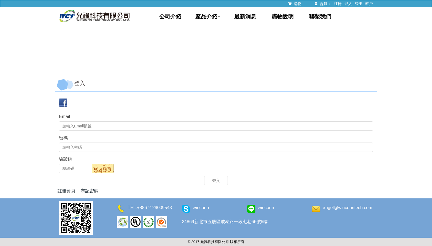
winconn (201, 207)
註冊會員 (66, 190)
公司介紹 (170, 16)
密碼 (63, 137)
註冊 (338, 3)
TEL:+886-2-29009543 (150, 207)
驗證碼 (65, 159)
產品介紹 (207, 16)
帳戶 (369, 3)
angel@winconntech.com (347, 207)
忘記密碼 (89, 190)
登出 (359, 3)
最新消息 (245, 16)
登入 (348, 3)
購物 (293, 3)
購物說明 (283, 16)
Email (64, 116)
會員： (321, 3)
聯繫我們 (320, 16)
